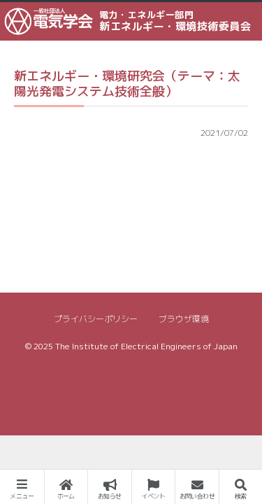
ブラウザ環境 (184, 319)
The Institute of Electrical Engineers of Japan (146, 346)
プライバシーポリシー (96, 319)
